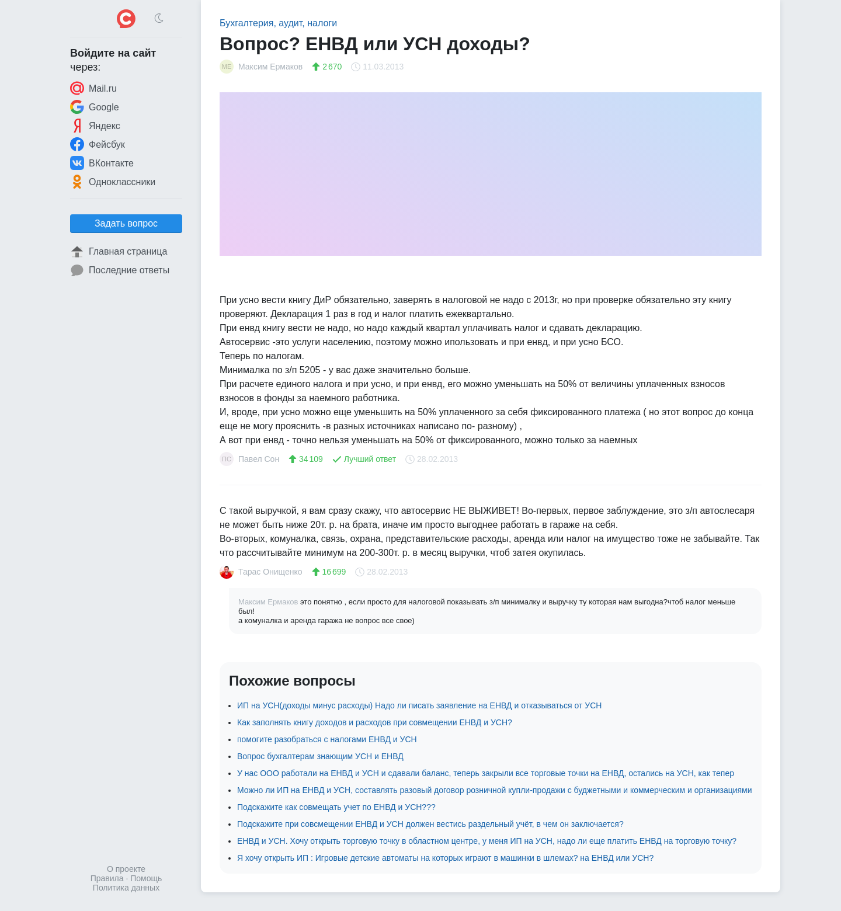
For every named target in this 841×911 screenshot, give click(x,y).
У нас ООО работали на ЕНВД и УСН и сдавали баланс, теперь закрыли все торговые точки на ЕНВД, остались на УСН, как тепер (485, 773)
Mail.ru (93, 88)
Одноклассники (112, 182)
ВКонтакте (102, 163)
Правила (107, 878)
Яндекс (95, 126)
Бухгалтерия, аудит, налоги (278, 23)
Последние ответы (119, 270)
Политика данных (126, 887)
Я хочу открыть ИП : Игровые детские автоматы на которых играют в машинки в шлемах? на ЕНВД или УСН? (445, 858)
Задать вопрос (126, 223)
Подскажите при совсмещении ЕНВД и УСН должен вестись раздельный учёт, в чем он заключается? (430, 824)
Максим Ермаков (269, 601)
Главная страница (118, 252)
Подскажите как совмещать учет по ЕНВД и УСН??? (336, 807)
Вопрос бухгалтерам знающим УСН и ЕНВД (320, 756)
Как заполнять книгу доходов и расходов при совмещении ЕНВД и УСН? (374, 722)
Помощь (146, 878)
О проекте (126, 869)
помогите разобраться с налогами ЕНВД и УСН (327, 739)
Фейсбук (97, 144)
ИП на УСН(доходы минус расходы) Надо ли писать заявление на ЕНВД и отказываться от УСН (419, 705)
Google (94, 107)
